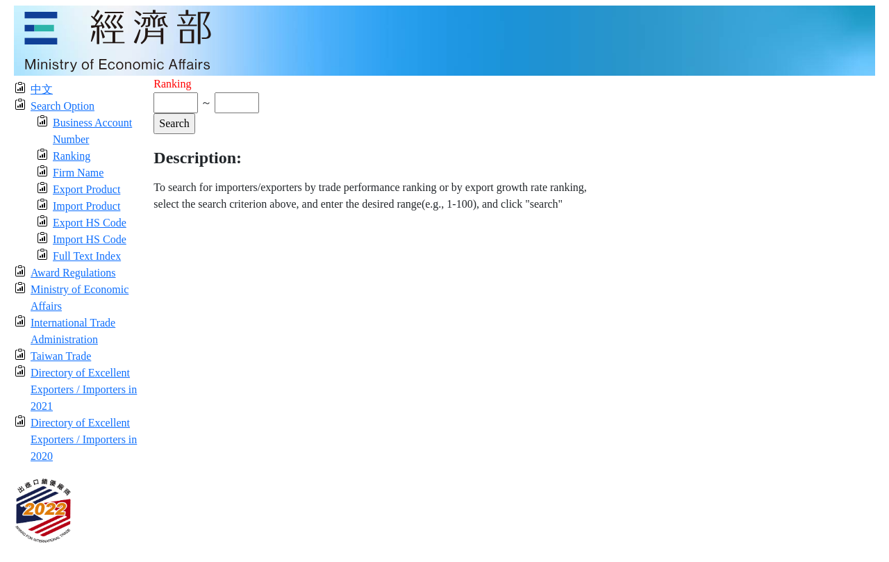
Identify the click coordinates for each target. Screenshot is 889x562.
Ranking (71, 156)
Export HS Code (89, 223)
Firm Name (78, 173)
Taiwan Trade (61, 356)
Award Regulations (73, 273)
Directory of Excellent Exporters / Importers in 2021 (84, 389)
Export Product (86, 189)
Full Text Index (87, 256)
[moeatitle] (444, 39)
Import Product (86, 206)
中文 (42, 89)
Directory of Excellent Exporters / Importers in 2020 (84, 439)
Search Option (62, 106)
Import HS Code (89, 239)
